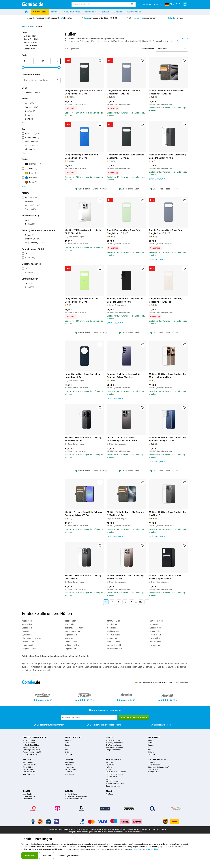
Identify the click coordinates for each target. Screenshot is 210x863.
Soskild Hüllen (155, 628)
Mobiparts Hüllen (72, 645)
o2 (65, 747)
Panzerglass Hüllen (115, 645)
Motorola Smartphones (114, 747)
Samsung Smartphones (114, 743)
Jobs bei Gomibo (154, 770)
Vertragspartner (153, 772)
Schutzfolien (69, 765)
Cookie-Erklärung (153, 849)
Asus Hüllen (27, 624)
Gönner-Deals (39, 11)
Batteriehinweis (111, 777)
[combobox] (103, 4)
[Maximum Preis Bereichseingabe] (45, 61)
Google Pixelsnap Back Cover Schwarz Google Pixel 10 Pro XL (125, 156)
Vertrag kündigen (112, 781)
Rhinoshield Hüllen (114, 649)
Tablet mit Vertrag (29, 774)
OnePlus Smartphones (114, 745)
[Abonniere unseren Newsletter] (89, 717)
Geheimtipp (71, 108)
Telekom (68, 752)
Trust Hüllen (155, 638)
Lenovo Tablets (28, 770)
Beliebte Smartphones (34, 737)
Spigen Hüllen (155, 631)
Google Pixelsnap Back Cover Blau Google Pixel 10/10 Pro (81, 156)
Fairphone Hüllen (29, 649)
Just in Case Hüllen (32, 39)
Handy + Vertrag (73, 737)
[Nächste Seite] (147, 602)
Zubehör (118, 11)
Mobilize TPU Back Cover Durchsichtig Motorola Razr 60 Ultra (167, 376)
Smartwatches (70, 774)
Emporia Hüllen (28, 645)
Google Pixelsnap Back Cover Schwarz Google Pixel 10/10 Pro (83, 92)
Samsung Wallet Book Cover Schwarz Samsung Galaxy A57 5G (125, 300)
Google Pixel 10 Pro (30, 754)
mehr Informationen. (135, 832)
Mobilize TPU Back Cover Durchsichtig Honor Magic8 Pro (83, 439)
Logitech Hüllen (71, 635)
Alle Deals (109, 794)
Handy (54, 11)
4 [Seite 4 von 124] (125, 602)
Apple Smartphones (113, 740)
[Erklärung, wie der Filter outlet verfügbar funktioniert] (40, 264)
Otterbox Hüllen (30, 45)
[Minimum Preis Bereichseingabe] (28, 61)
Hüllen (32, 26)
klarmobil (68, 745)
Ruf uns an (151, 762)
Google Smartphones (113, 750)
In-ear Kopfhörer (70, 770)
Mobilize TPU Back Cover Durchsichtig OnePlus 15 (167, 514)
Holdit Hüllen (70, 624)
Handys (110, 737)
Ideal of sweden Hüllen (74, 628)
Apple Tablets (28, 767)
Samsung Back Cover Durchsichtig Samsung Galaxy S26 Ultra (123, 376)
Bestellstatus (110, 765)
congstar (68, 740)
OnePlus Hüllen (113, 635)
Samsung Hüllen (30, 42)
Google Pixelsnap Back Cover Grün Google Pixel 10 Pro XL (123, 232)
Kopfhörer (68, 772)
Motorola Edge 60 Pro (31, 745)
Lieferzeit (109, 767)
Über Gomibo (28, 794)
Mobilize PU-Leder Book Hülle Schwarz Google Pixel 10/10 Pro (167, 92)
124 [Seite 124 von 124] (140, 602)
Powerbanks (69, 767)
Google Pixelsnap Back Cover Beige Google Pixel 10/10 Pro (166, 300)
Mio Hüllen (69, 638)
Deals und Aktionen (113, 786)
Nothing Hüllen (113, 631)
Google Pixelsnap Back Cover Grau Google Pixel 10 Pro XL (165, 232)
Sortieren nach (148, 49)
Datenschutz (27, 799)
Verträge (109, 779)
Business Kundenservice (73, 799)
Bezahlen (109, 762)
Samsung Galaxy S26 (31, 747)
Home (24, 26)
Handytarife (90, 11)
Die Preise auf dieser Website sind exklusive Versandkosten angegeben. (141, 830)
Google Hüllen (29, 49)
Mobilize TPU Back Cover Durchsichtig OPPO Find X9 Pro (83, 232)
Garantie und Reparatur (114, 774)
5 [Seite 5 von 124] (131, 602)
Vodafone (68, 754)
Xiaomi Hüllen (155, 642)
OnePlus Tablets (29, 772)
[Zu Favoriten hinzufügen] (100, 60)
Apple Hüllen (27, 621)
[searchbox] (101, 4)
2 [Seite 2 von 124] (112, 602)
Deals (109, 791)
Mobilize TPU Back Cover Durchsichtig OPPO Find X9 (83, 577)
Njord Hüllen (112, 624)
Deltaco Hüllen (28, 642)
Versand (109, 770)
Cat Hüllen (26, 631)
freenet (67, 743)
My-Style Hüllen (113, 621)
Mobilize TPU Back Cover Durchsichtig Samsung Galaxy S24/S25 (167, 439)
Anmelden (158, 4)
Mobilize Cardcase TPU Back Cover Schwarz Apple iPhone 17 (166, 577)
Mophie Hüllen (70, 649)
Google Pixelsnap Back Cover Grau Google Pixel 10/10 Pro (123, 92)
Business (147, 4)
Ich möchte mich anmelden (134, 717)
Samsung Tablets (29, 765)
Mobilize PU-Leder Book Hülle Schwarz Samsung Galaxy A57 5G (83, 514)
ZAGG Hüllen (155, 645)
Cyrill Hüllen (27, 635)
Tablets (105, 11)
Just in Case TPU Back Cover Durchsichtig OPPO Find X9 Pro (122, 439)
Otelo (66, 750)
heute (158, 682)
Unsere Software (29, 796)
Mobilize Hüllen (30, 36)
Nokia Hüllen (112, 628)
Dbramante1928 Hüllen (31, 638)
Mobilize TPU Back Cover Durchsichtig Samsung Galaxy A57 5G (167, 156)
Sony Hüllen (155, 624)
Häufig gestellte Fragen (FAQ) (158, 767)
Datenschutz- (136, 849)
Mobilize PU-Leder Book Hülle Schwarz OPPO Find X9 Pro (125, 514)
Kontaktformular (154, 765)
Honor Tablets (28, 762)
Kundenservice (134, 11)
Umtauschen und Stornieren (116, 772)
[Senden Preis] (57, 61)
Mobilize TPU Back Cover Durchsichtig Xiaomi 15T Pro (125, 577)
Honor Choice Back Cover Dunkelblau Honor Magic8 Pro (82, 376)
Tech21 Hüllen (155, 635)
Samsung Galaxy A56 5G (32, 750)
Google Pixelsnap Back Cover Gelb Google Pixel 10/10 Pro (81, 300)
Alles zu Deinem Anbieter (115, 784)
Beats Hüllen (27, 628)
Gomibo (26, 791)
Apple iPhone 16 (29, 743)
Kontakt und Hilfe (157, 759)
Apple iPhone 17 (29, 740)
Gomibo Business (71, 794)
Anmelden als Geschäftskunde (76, 796)
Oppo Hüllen (112, 638)
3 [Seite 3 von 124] (118, 602)
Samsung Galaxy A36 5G (32, 752)
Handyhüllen (69, 762)
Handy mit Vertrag (71, 11)
